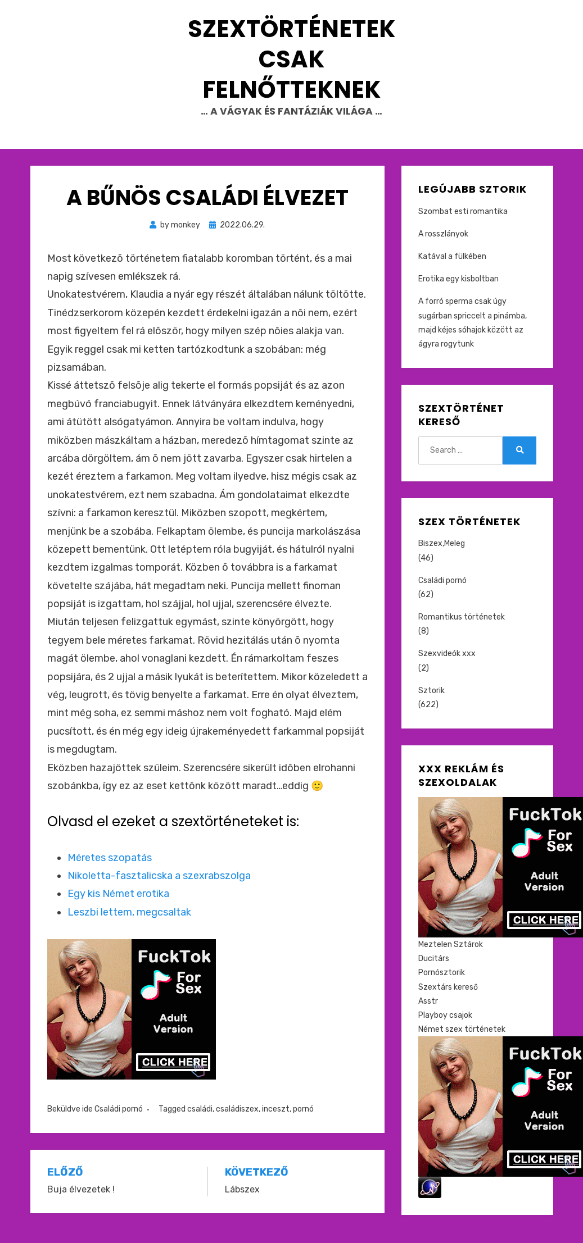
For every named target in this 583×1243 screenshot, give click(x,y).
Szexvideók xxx (447, 665)
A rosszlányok (443, 245)
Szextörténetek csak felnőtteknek (291, 65)
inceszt (276, 1120)
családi (200, 1120)
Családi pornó (118, 1120)
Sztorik (431, 702)
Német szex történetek (461, 1040)
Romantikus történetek (461, 628)
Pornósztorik (441, 984)
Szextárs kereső (448, 998)
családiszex (237, 1120)
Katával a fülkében (452, 267)
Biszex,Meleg (441, 554)
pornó (303, 1120)
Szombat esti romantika (463, 222)
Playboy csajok (445, 1026)
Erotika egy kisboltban (458, 290)
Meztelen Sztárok (450, 955)
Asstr (428, 1012)
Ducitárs (433, 970)
